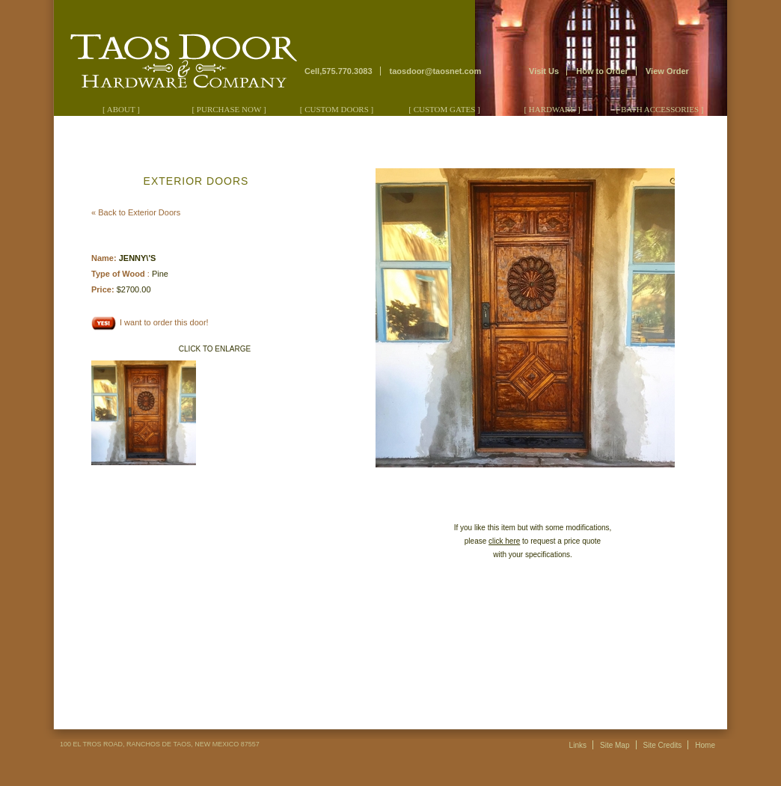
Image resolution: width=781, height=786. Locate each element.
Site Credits (662, 745)
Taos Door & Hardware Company (178, 52)
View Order (667, 71)
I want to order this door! (150, 322)
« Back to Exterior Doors (135, 212)
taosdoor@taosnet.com (436, 71)
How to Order (602, 71)
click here (504, 541)
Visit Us (544, 71)
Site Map (614, 745)
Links (577, 745)
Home (705, 745)
